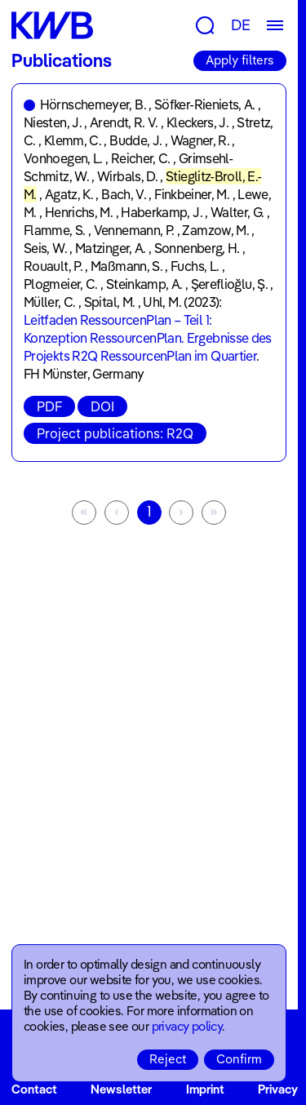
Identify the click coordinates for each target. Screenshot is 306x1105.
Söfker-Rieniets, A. (204, 104)
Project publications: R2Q (115, 433)
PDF (49, 406)
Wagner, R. (200, 140)
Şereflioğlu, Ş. (229, 284)
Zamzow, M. (215, 230)
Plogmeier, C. (61, 284)
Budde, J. (135, 140)
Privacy (278, 1089)
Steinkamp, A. (144, 284)
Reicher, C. (141, 158)
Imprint (205, 1089)
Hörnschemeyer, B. (93, 104)
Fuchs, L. (195, 266)
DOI (102, 406)
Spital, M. (109, 302)
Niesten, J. (53, 122)
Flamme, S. (55, 230)
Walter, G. (237, 212)
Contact (34, 1089)
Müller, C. (50, 302)
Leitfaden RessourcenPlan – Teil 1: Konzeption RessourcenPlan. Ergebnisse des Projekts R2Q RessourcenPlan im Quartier (148, 338)
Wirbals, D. (127, 176)
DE (241, 25)
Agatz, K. (69, 194)
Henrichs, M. (79, 212)
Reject (167, 1059)
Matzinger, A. (110, 248)
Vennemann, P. (134, 230)
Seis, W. (45, 248)
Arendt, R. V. (124, 122)
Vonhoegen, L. (63, 158)
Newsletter (121, 1089)
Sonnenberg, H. (197, 248)
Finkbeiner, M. (191, 194)
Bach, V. (123, 194)
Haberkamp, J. (161, 212)
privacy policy (187, 1026)
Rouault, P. (53, 266)
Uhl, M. (162, 302)
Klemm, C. (72, 140)
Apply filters (240, 60)
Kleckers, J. (197, 122)
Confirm (239, 1059)
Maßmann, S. (126, 266)
